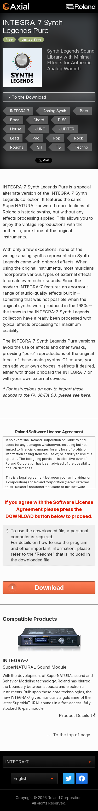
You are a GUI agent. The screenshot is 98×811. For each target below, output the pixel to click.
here (85, 395)
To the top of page (68, 734)
